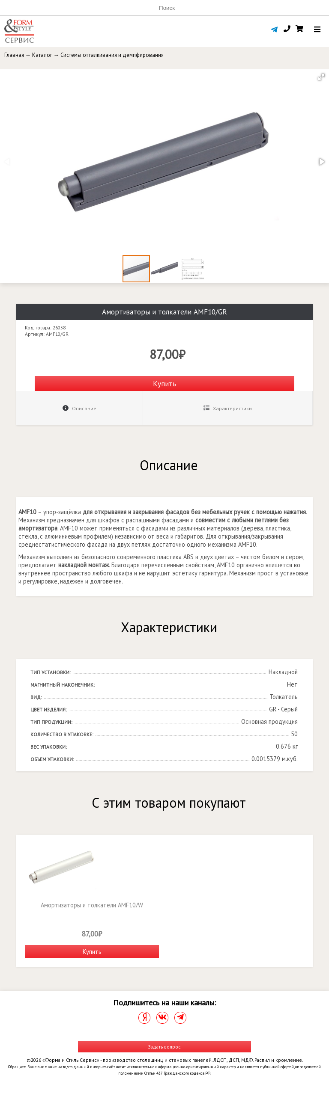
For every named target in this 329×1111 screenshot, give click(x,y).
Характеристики (227, 408)
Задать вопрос (164, 1046)
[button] (321, 77)
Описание (79, 408)
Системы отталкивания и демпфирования (112, 55)
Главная (14, 55)
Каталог (42, 55)
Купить (164, 383)
